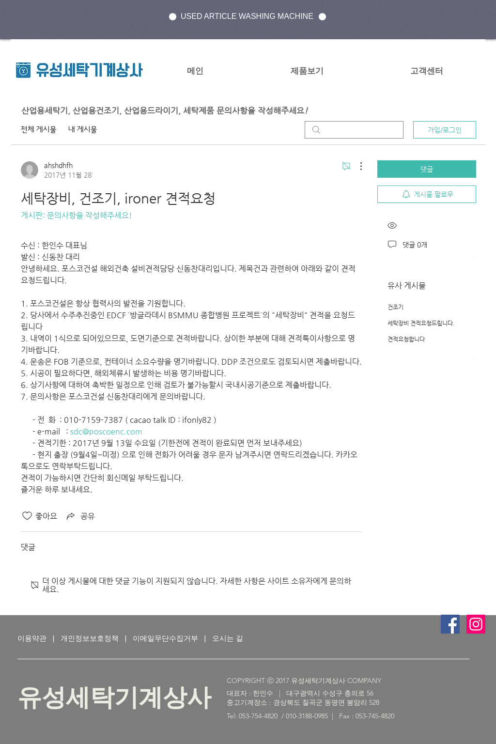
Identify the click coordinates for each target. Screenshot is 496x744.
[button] (307, 71)
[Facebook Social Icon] (450, 624)
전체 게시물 (39, 129)
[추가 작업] (356, 166)
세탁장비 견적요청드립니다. (421, 323)
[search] (354, 130)
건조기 (395, 307)
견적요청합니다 (406, 339)
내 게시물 (82, 129)
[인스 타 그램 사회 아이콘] (475, 624)
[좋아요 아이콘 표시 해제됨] (27, 516)
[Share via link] (80, 516)
